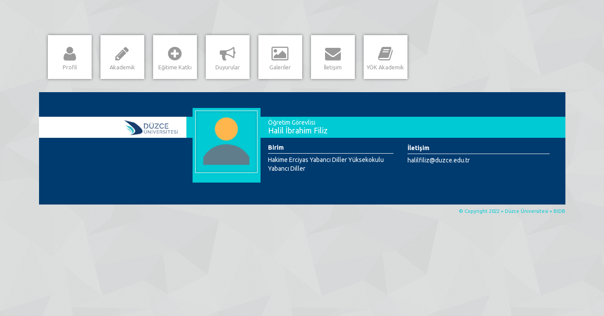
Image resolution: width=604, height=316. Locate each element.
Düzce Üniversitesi (526, 211)
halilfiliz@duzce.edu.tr (438, 160)
